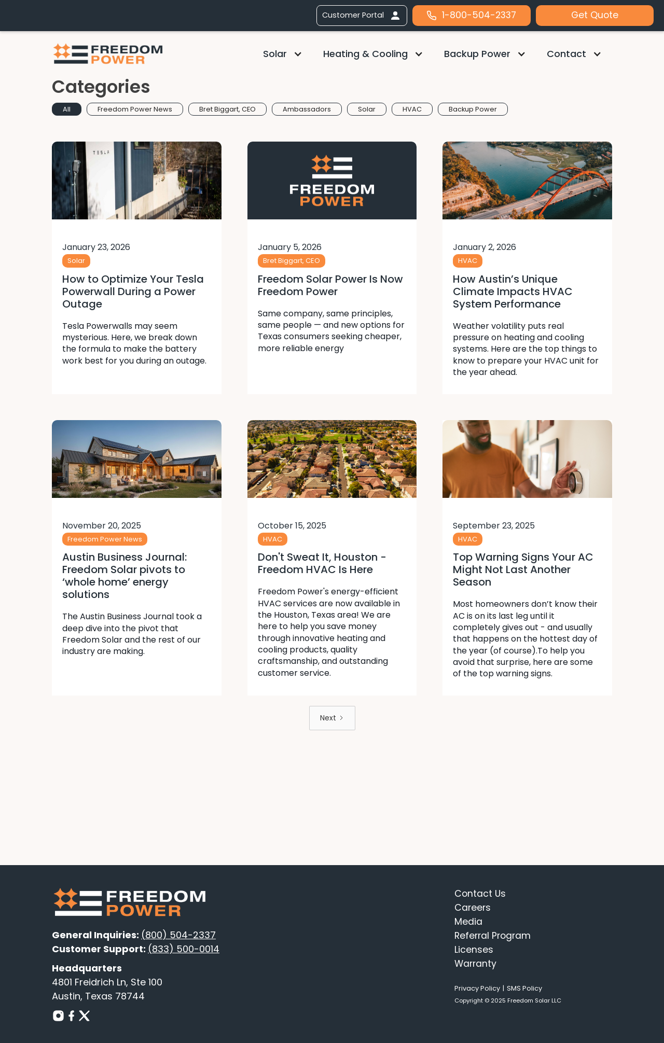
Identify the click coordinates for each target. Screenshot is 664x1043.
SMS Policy (524, 988)
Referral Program (492, 935)
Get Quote (594, 15)
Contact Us (480, 893)
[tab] (66, 109)
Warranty (475, 963)
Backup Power (477, 53)
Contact (566, 53)
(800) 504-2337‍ (178, 934)
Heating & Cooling (365, 53)
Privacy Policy (477, 988)
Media (468, 921)
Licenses (473, 949)
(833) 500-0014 (183, 948)
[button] (283, 53)
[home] (108, 53)
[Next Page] (332, 718)
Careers (472, 907)
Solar (275, 53)
